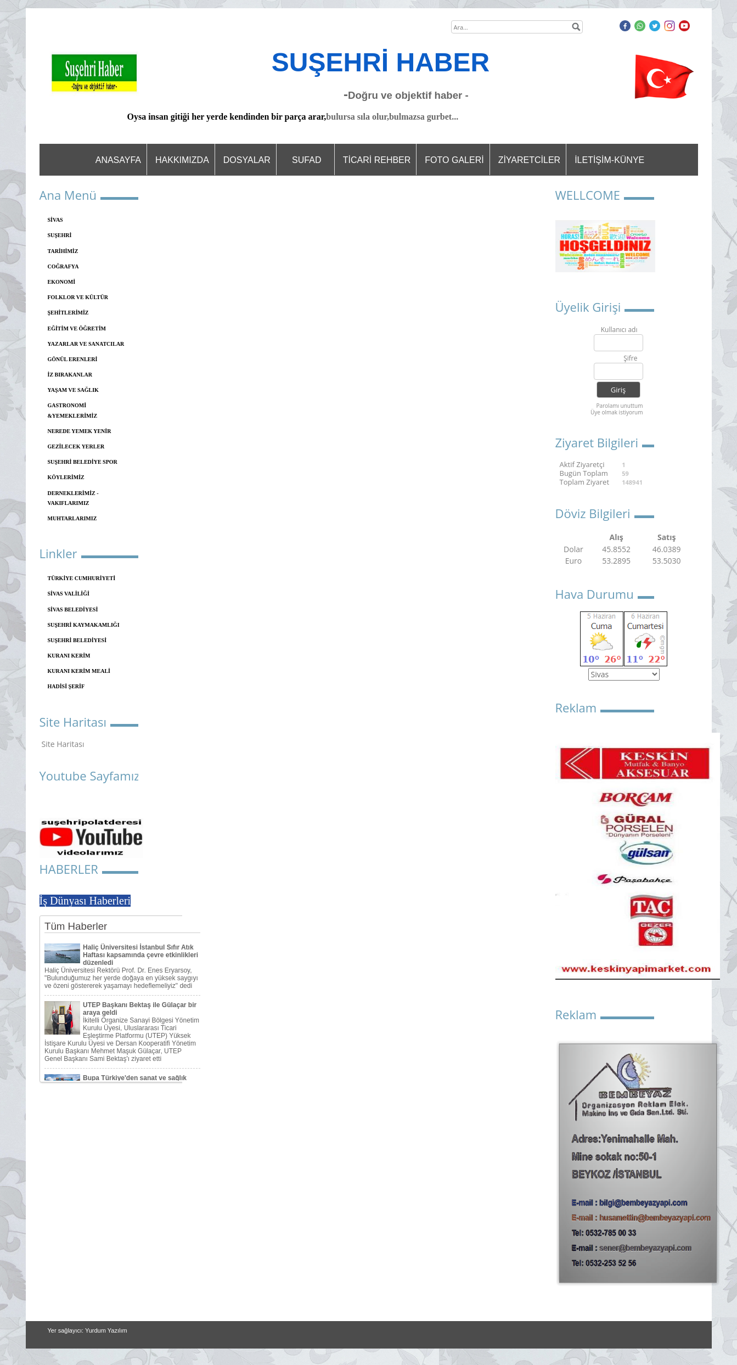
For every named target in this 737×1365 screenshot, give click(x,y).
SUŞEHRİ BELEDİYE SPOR (82, 462)
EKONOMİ (62, 282)
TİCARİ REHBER (377, 160)
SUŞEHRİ (60, 235)
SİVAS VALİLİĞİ (68, 594)
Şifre (630, 359)
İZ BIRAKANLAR (70, 375)
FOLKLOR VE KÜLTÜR (78, 297)
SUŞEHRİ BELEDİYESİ (77, 640)
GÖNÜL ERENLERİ (73, 359)
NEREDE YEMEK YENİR (79, 431)
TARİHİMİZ (63, 251)
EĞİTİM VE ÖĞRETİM (77, 328)
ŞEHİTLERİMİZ (68, 313)
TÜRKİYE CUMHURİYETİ (82, 578)
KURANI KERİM (69, 656)
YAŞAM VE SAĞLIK (73, 390)
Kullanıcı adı (619, 330)
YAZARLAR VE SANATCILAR (86, 344)
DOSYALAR (247, 160)
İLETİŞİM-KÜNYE (609, 160)
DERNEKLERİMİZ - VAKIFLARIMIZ (73, 498)
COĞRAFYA (63, 266)
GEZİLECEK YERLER (76, 446)
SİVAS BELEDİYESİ (73, 609)
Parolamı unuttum (619, 405)
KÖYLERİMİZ (66, 477)
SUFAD (306, 160)
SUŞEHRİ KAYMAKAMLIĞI (84, 625)
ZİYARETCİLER (529, 160)
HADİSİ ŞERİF (66, 686)
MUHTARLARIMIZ (72, 518)
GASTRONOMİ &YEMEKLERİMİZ (73, 410)
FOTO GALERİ (454, 160)
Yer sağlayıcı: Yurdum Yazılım (87, 1330)
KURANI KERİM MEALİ (79, 671)
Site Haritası (63, 744)
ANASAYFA (118, 160)
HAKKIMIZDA (182, 160)
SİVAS (55, 220)
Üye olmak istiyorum (616, 412)
